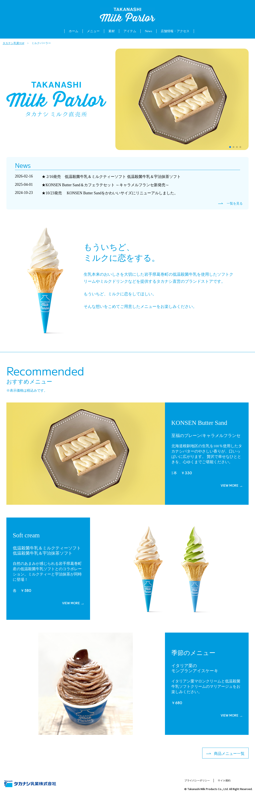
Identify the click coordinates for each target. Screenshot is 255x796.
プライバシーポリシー (197, 780)
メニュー (93, 31)
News (148, 31)
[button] (230, 147)
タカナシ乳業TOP (13, 43)
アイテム (129, 31)
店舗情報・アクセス (175, 31)
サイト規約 (224, 780)
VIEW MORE (229, 485)
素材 (111, 31)
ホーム (73, 31)
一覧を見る (235, 203)
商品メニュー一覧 (229, 754)
